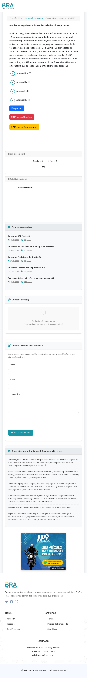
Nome (12, 364)
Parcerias (11, 624)
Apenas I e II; (22, 91)
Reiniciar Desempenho (24, 127)
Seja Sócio (52, 629)
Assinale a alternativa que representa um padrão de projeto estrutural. (39, 507)
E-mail (12, 379)
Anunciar (11, 619)
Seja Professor (14, 629)
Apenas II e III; (23, 82)
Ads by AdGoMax (58, 568)
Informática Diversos (35, 18)
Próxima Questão (21, 117)
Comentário (15, 394)
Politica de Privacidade (57, 624)
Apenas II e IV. (23, 100)
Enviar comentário (20, 432)
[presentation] (31, 421)
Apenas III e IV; (23, 73)
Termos (50, 619)
